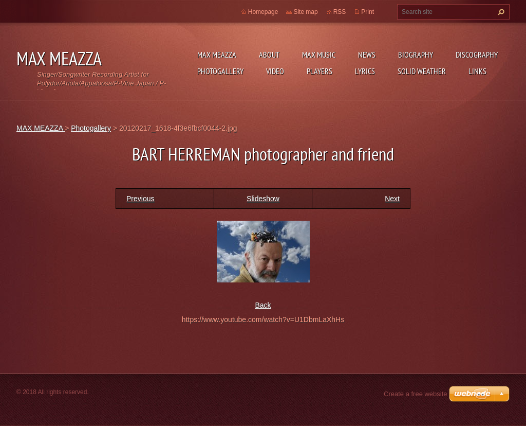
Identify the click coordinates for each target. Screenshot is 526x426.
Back (263, 305)
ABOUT (269, 54)
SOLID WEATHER (422, 71)
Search (500, 12)
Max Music (318, 54)
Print (367, 11)
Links (477, 71)
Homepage (263, 11)
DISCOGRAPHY (477, 54)
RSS (339, 11)
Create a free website (415, 394)
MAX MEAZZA (216, 54)
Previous (140, 198)
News (366, 54)
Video (275, 71)
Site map (305, 11)
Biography (415, 54)
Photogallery (220, 71)
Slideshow (263, 198)
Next (392, 198)
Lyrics (365, 71)
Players (319, 71)
